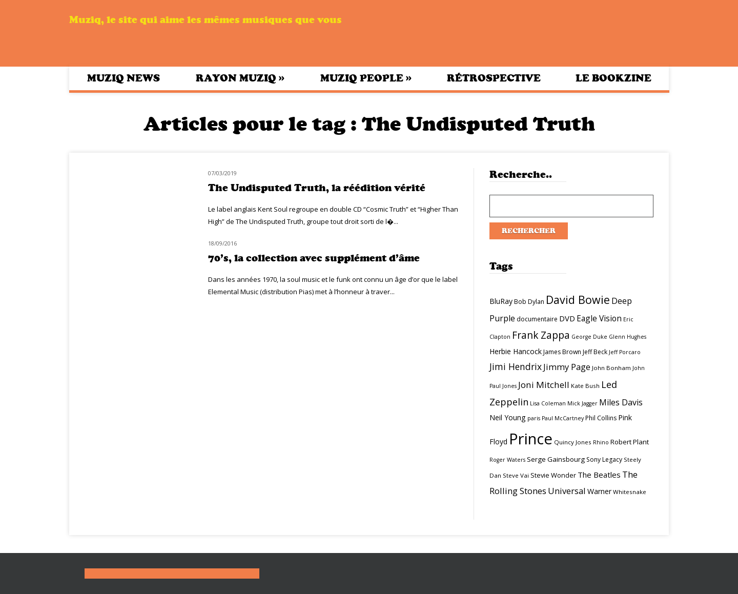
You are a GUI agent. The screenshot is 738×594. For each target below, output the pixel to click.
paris (533, 418)
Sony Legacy (604, 459)
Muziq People (366, 78)
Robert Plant (629, 441)
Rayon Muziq (240, 78)
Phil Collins (601, 418)
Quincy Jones (572, 442)
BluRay (500, 301)
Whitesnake (629, 492)
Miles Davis (621, 402)
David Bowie (578, 299)
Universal (567, 491)
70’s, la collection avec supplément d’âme (314, 258)
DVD (567, 318)
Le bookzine (613, 78)
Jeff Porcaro (625, 352)
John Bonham (611, 368)
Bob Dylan (529, 301)
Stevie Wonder (553, 475)
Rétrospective (494, 78)
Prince (530, 438)
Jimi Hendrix (515, 366)
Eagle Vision (599, 318)
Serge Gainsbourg (556, 459)
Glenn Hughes (627, 336)
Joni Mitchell (543, 385)
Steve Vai (516, 475)
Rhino (601, 442)
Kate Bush (585, 386)
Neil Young (507, 417)
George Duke (589, 336)
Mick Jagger (582, 403)
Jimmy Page (566, 367)
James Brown (562, 351)
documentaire (537, 319)
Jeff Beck (595, 351)
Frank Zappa (541, 335)
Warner (599, 491)
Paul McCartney (563, 418)
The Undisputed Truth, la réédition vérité (316, 188)
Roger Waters (507, 459)
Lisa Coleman (548, 403)
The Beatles (599, 474)
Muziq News (123, 78)
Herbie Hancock (515, 351)
